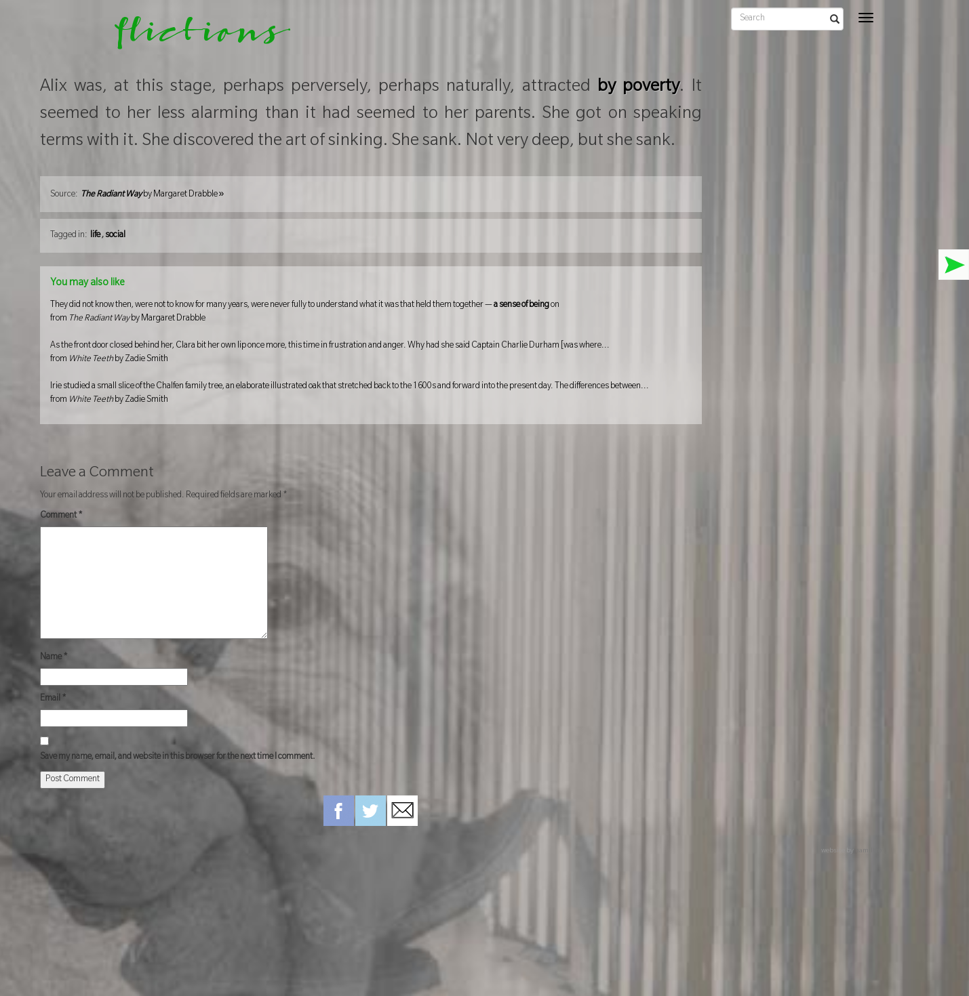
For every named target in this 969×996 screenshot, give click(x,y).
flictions (192, 37)
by (152, 195)
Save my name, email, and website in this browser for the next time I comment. (177, 757)
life (95, 236)
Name (54, 658)
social (115, 236)
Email (53, 699)
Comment (61, 516)
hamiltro (868, 851)
